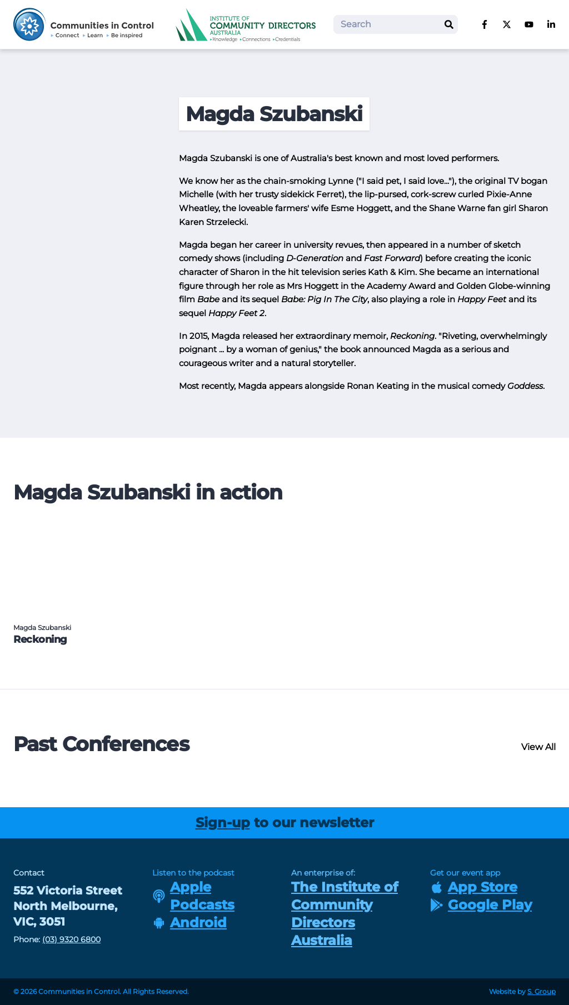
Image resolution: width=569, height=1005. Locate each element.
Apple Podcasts (193, 896)
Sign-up (223, 822)
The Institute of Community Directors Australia (344, 913)
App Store (473, 887)
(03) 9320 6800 (71, 939)
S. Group (541, 991)
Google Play (481, 905)
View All (538, 747)
